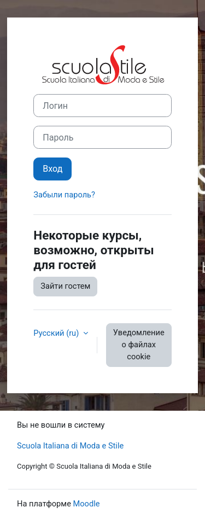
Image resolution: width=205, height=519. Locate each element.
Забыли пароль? (64, 195)
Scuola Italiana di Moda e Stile (70, 446)
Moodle (86, 504)
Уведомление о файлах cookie (139, 344)
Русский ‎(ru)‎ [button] (57, 333)
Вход (52, 169)
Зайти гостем (65, 286)
